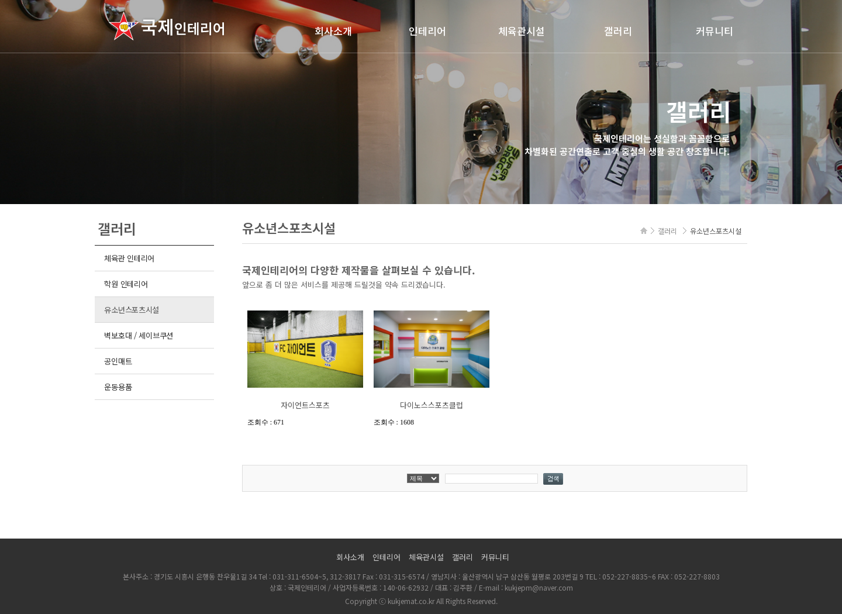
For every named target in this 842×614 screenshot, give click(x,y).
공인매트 (118, 361)
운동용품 (118, 386)
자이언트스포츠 (305, 405)
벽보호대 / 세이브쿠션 (138, 335)
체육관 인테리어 (129, 258)
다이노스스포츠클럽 (431, 405)
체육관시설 (521, 30)
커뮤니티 (714, 30)
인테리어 (427, 30)
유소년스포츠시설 (131, 309)
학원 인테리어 (125, 283)
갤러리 (618, 30)
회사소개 (333, 30)
